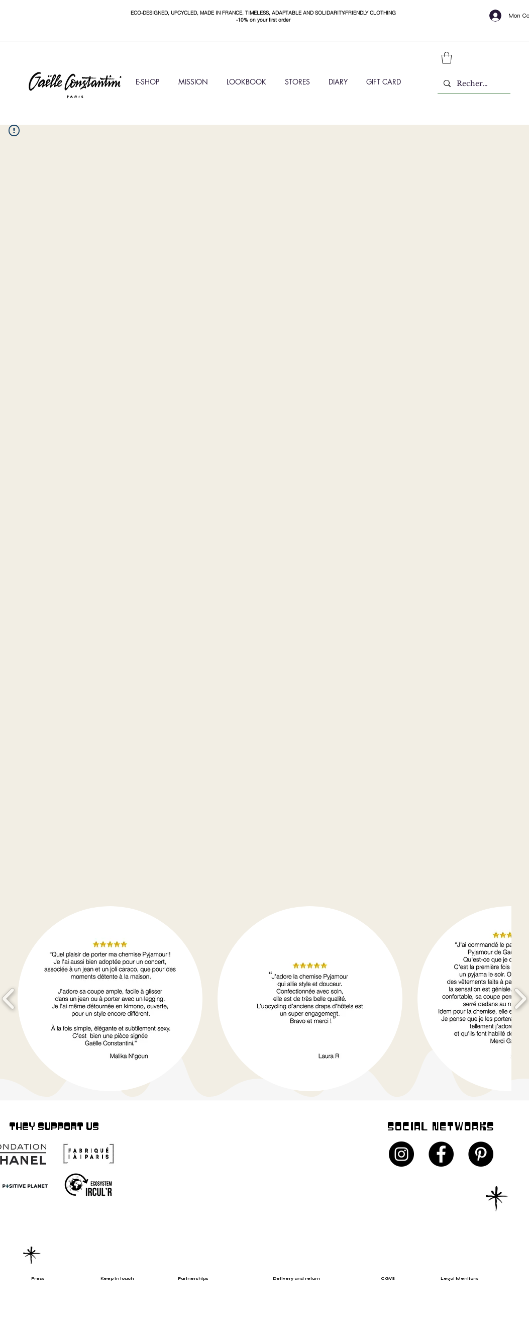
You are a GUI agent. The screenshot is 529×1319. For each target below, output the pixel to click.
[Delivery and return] (303, 1278)
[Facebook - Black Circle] (441, 1154)
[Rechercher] (473, 83)
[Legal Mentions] (468, 1278)
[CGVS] (391, 1278)
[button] (447, 58)
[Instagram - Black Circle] (401, 1154)
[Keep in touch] (117, 1278)
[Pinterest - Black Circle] (480, 1154)
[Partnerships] (198, 1278)
